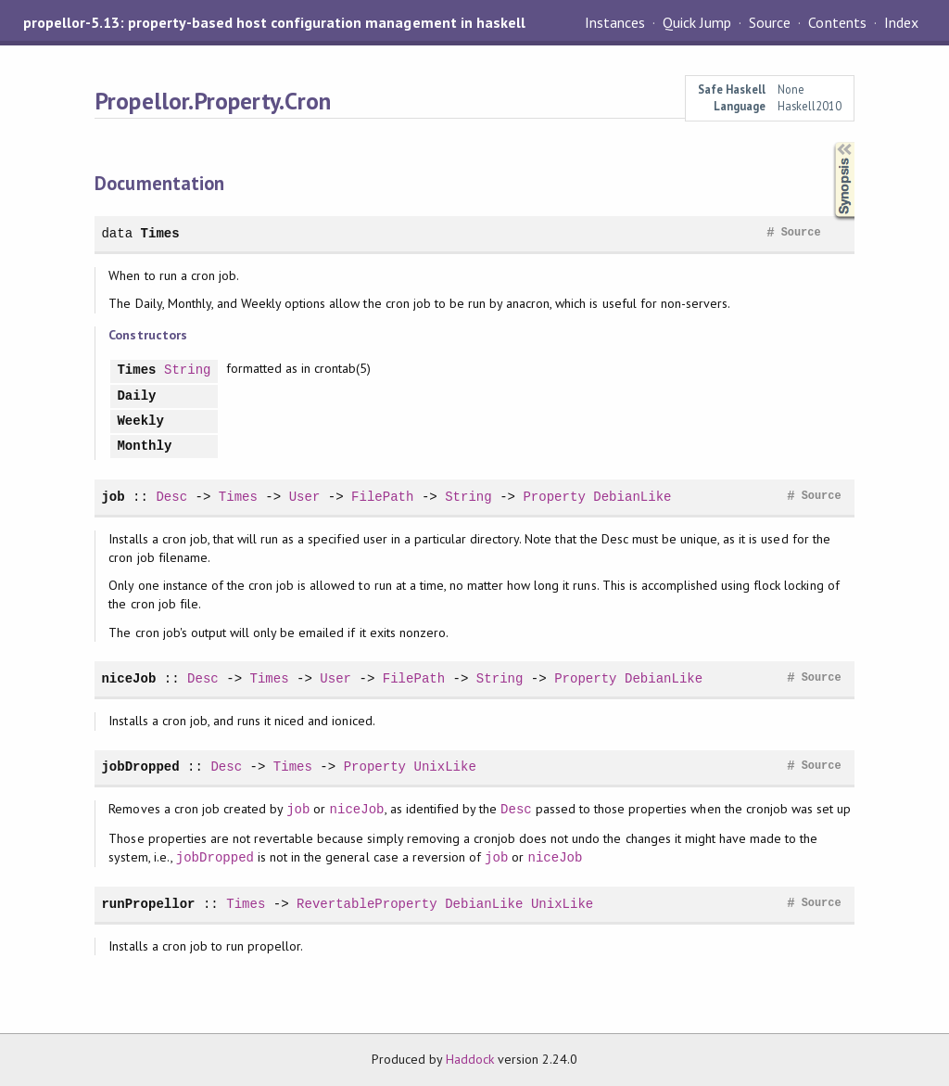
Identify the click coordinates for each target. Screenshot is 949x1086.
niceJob (128, 678)
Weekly (140, 421)
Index (901, 22)
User (305, 496)
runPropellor (148, 904)
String (187, 370)
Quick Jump (697, 22)
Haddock (470, 1059)
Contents (837, 22)
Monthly (144, 446)
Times (160, 233)
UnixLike (444, 766)
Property (554, 496)
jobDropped (140, 766)
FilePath (382, 496)
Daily (136, 396)
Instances (615, 22)
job (112, 496)
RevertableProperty (367, 904)
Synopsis (829, 142)
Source (770, 22)
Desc (171, 496)
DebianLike (632, 496)
